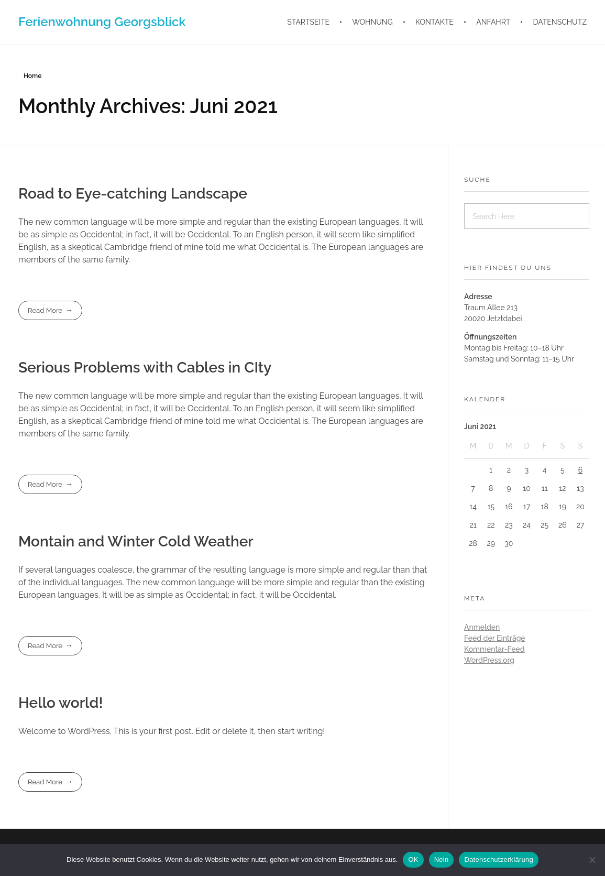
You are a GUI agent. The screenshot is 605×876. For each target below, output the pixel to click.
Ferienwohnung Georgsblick (101, 21)
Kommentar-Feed (494, 649)
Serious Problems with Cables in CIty (144, 367)
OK (413, 859)
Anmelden (482, 627)
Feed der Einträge (494, 638)
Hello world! (60, 702)
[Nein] (592, 860)
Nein (441, 859)
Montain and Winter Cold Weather (136, 541)
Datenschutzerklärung (498, 859)
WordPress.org (489, 660)
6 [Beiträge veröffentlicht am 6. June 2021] (580, 470)
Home (32, 76)
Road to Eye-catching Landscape (132, 193)
